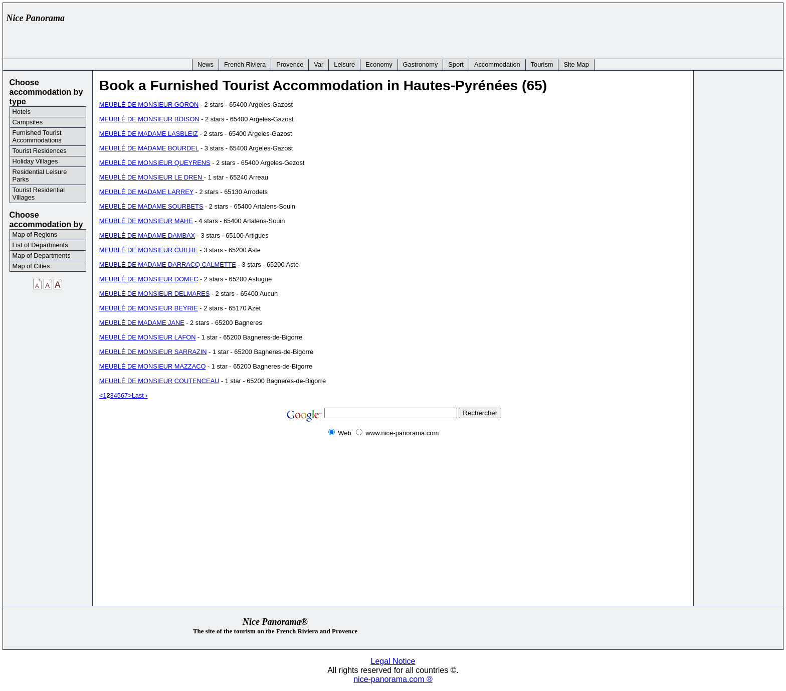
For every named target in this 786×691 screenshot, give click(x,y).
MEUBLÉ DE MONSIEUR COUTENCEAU (159, 381)
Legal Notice (393, 661)
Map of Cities (31, 266)
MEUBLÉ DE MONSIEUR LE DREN (151, 177)
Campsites (28, 122)
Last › (140, 395)
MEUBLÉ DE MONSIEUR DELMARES (154, 293)
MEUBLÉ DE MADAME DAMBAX (147, 235)
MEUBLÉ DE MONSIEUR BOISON (149, 119)
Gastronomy (420, 64)
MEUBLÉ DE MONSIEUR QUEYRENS (155, 162)
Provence (289, 64)
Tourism (542, 64)
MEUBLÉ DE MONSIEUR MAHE (146, 221)
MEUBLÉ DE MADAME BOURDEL (149, 148)
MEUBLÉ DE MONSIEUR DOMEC (149, 279)
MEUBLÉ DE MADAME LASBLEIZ (148, 133)
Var (318, 64)
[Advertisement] (596, 28)
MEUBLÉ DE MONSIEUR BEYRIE (148, 308)
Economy (378, 64)
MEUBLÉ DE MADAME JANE (141, 322)
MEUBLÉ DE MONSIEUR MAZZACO (152, 366)
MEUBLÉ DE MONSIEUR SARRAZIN (153, 352)
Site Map (576, 64)
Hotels (22, 111)
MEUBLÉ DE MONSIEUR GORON (149, 104)
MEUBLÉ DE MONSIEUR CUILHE (148, 250)
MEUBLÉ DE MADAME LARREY (146, 192)
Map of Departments (42, 255)
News (206, 64)
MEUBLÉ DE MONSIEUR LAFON (147, 337)
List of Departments (40, 245)
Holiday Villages (35, 161)
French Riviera (245, 64)
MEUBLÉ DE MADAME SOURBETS (151, 206)
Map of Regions (35, 234)
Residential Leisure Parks (40, 175)
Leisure (344, 64)
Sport (456, 64)
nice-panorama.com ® (393, 679)
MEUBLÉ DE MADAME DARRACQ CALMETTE (167, 264)
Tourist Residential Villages (39, 193)
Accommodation (497, 64)
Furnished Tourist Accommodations (37, 136)
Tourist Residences (40, 150)
